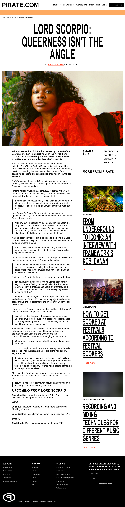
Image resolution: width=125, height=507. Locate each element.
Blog (8, 17)
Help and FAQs (7, 467)
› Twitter (19, 501)
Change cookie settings (10, 481)
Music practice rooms (63, 474)
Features (14, 17)
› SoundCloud (51, 501)
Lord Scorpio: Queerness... (26, 17)
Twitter (110, 155)
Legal (34, 477)
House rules (6, 474)
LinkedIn (110, 159)
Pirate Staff (56, 64)
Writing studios (61, 488)
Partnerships (36, 474)
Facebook (111, 151)
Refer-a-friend (7, 471)
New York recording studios (65, 477)
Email (109, 162)
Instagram (30, 397)
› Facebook (26, 501)
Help (98, 5)
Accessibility (7, 477)
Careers (34, 471)
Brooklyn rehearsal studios (25, 186)
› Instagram (42, 501)
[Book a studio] (116, 5)
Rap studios (60, 481)
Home (3, 17)
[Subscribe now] (105, 484)
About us (35, 467)
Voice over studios (62, 484)
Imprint (34, 481)
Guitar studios (60, 471)
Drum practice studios (63, 467)
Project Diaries (33, 213)
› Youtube (35, 501)
